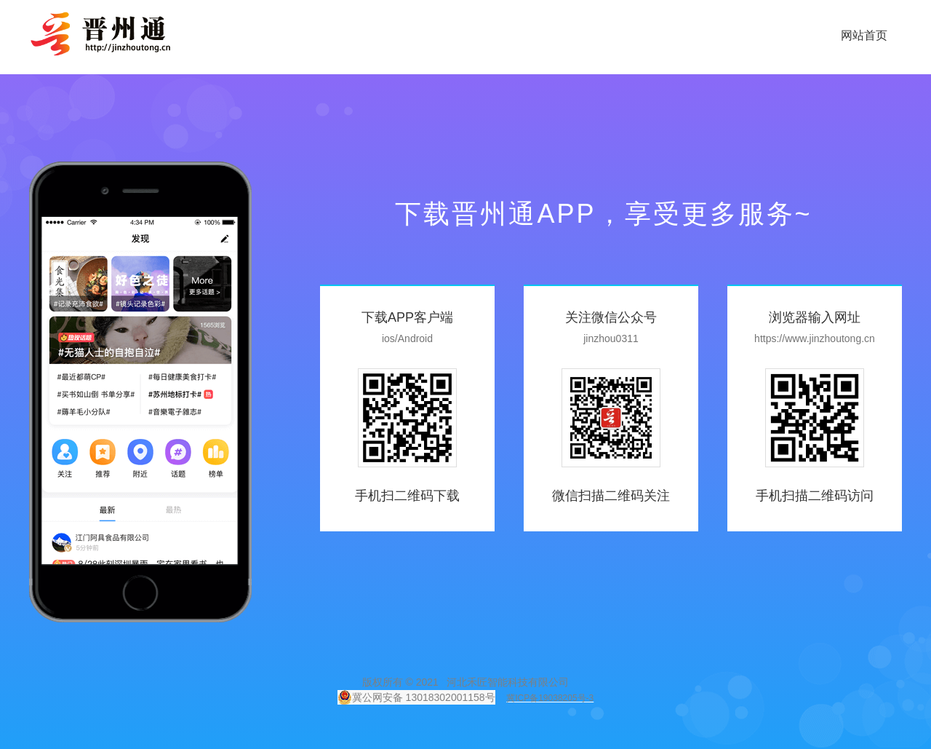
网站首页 (864, 35)
